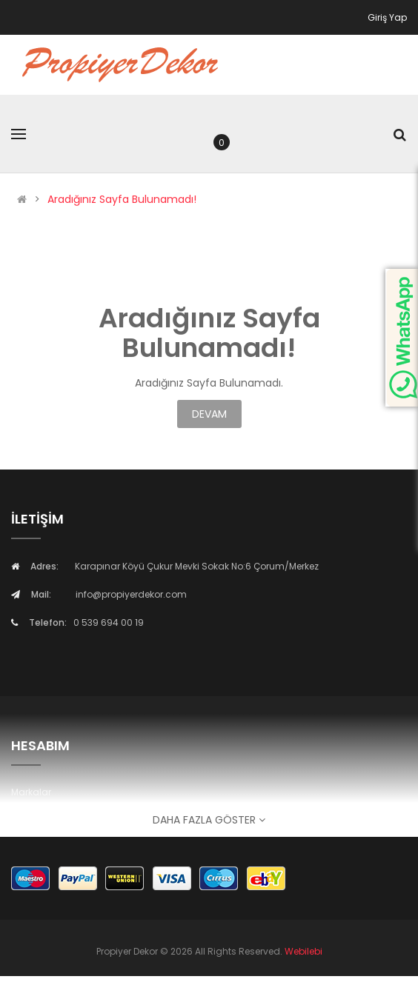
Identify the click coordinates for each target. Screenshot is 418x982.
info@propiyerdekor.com (131, 594)
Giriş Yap (387, 17)
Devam (209, 414)
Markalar (31, 792)
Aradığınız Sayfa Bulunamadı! (121, 199)
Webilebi (303, 951)
